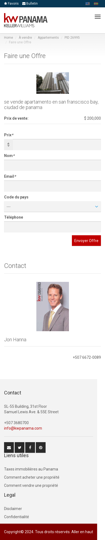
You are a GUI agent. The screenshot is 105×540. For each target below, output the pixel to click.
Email (10, 176)
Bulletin (30, 3)
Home (8, 38)
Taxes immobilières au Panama (31, 469)
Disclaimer (13, 508)
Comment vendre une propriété (31, 485)
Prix (8, 135)
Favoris (11, 3)
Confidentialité (16, 517)
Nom (9, 155)
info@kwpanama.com (23, 428)
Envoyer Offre (86, 241)
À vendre (25, 38)
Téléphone (13, 217)
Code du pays (16, 197)
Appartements (48, 38)
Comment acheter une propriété (31, 477)
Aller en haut (82, 532)
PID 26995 (72, 38)
